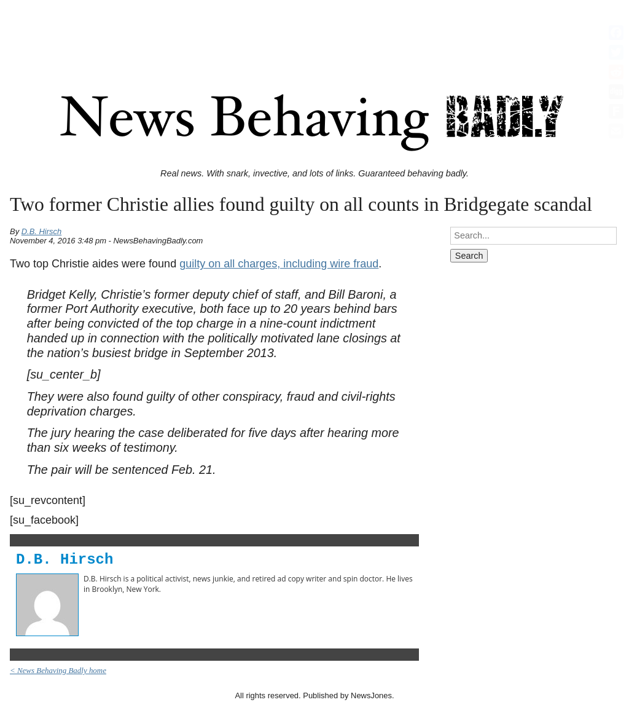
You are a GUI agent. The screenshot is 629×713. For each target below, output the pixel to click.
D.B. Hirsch (41, 231)
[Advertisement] (314, 32)
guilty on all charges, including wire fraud (278, 264)
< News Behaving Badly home (58, 670)
